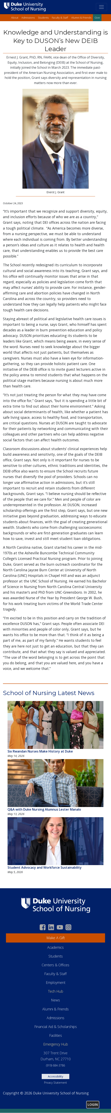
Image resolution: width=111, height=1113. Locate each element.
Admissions (28, 17)
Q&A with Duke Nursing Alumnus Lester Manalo (44, 809)
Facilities (55, 1035)
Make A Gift (55, 937)
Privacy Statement (55, 1082)
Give (97, 17)
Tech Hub (55, 991)
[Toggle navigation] (101, 7)
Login (93, 1104)
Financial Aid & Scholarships (55, 1026)
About (14, 17)
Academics (55, 947)
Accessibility (55, 1076)
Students (43, 17)
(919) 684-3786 (55, 1065)
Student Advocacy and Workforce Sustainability (45, 867)
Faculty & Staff (60, 17)
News (55, 1000)
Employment (55, 982)
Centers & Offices (55, 964)
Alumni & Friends (81, 17)
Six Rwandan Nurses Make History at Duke (40, 751)
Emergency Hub (55, 1044)
